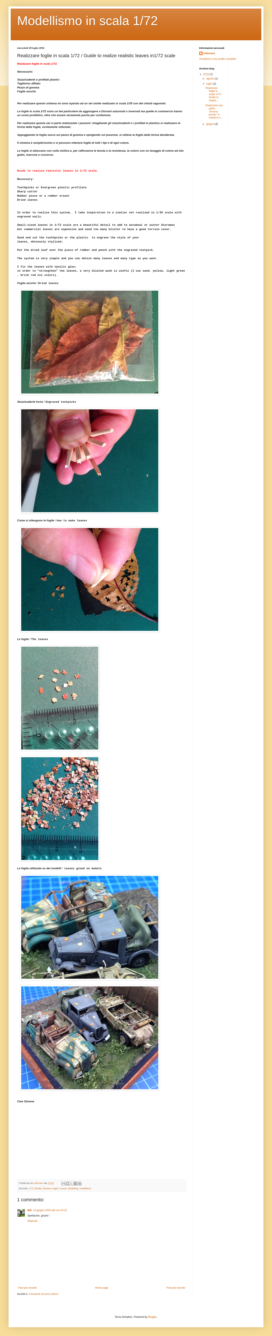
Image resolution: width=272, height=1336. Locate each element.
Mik (29, 1210)
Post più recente (27, 1287)
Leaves (63, 1188)
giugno (210, 124)
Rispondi (32, 1220)
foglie (55, 1188)
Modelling (73, 1188)
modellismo (85, 1188)
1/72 (31, 1188)
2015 (206, 74)
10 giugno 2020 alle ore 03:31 (50, 1210)
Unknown (209, 53)
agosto (210, 78)
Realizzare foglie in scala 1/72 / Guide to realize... (214, 94)
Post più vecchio (176, 1287)
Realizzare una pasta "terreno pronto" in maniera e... (214, 111)
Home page (101, 1287)
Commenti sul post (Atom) (43, 1294)
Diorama (47, 1188)
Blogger (152, 1316)
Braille (38, 1188)
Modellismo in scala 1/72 (87, 20)
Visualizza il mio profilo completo (217, 58)
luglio (209, 83)
